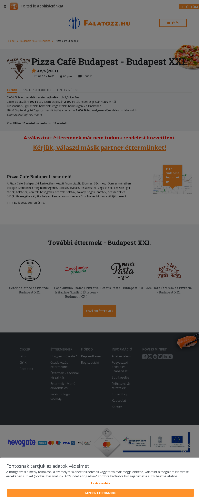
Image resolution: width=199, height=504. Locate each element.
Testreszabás (100, 483)
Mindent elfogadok (100, 493)
